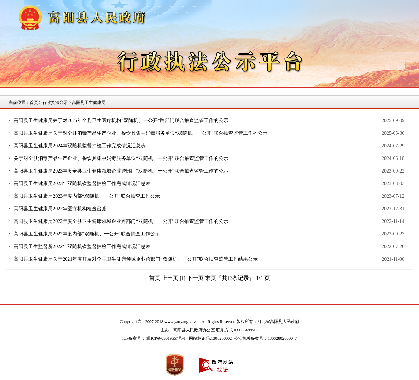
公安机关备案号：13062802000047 (265, 338)
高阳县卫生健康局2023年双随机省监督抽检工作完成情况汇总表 (82, 183)
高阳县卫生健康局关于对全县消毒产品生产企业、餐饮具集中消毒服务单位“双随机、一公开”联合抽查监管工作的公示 (140, 133)
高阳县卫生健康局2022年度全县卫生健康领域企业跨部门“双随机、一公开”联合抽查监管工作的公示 (121, 221)
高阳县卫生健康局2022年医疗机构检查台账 (60, 208)
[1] (182, 278)
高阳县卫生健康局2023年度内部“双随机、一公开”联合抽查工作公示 (87, 196)
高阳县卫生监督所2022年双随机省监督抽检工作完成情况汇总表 (82, 246)
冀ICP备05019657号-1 (166, 338)
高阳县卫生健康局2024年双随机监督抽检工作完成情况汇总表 (80, 145)
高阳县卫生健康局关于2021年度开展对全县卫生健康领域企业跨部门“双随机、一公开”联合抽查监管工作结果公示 (135, 259)
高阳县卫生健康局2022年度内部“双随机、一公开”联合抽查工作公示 (87, 234)
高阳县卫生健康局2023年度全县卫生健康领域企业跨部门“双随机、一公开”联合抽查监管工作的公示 (121, 171)
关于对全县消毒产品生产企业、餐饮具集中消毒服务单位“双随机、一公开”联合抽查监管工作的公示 (121, 158)
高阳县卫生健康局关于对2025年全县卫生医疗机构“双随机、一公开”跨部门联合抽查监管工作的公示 (121, 120)
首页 (34, 102)
